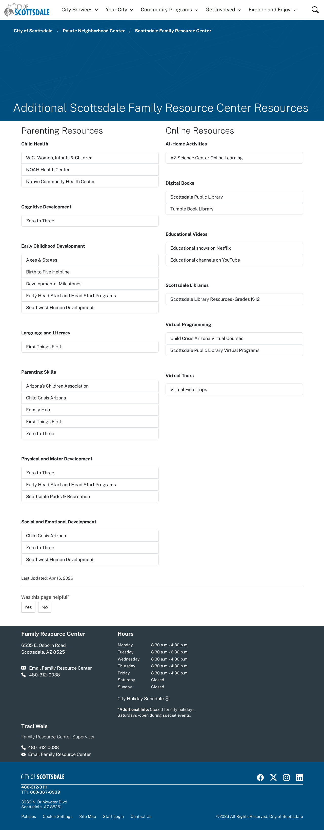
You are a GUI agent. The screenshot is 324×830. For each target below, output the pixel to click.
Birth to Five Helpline (48, 271)
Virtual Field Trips (188, 389)
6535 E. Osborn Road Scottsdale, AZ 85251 (44, 649)
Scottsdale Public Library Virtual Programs (214, 350)
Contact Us (141, 816)
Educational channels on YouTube (205, 260)
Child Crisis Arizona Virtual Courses (206, 338)
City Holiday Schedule (143, 698)
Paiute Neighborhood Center (94, 30)
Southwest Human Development (60, 307)
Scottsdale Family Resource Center (173, 30)
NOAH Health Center (48, 169)
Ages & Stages (41, 260)
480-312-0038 (44, 674)
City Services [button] (77, 10)
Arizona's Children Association (57, 386)
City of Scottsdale (33, 30)
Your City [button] (116, 10)
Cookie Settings (57, 816)
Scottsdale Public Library (196, 197)
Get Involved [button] (220, 10)
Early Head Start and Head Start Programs (71, 295)
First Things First (43, 346)
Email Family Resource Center (60, 668)
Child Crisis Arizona (46, 397)
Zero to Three (40, 220)
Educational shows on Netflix (200, 248)
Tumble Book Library (192, 208)
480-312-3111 (34, 787)
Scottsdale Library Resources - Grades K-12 (215, 299)
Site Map (87, 816)
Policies (28, 816)
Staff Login (113, 816)
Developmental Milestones (54, 283)
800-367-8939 (45, 792)
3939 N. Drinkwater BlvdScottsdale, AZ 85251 (44, 804)
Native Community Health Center (60, 181)
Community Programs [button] (166, 10)
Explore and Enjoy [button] (270, 10)
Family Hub (38, 409)
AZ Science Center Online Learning (206, 157)
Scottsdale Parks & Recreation (58, 496)
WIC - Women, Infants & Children (59, 157)
